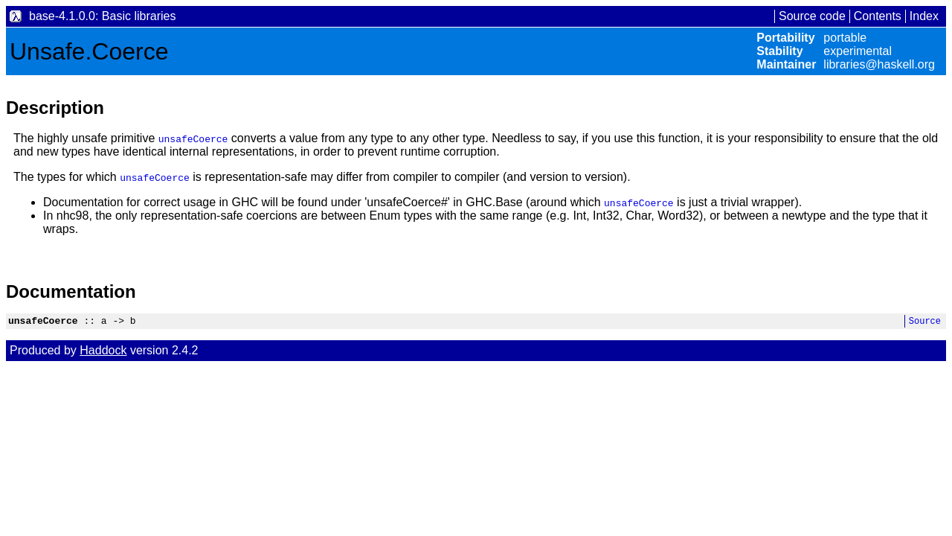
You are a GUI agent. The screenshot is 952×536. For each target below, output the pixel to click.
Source (925, 322)
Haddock (103, 352)
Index (924, 16)
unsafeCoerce (193, 138)
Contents (877, 16)
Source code (812, 16)
